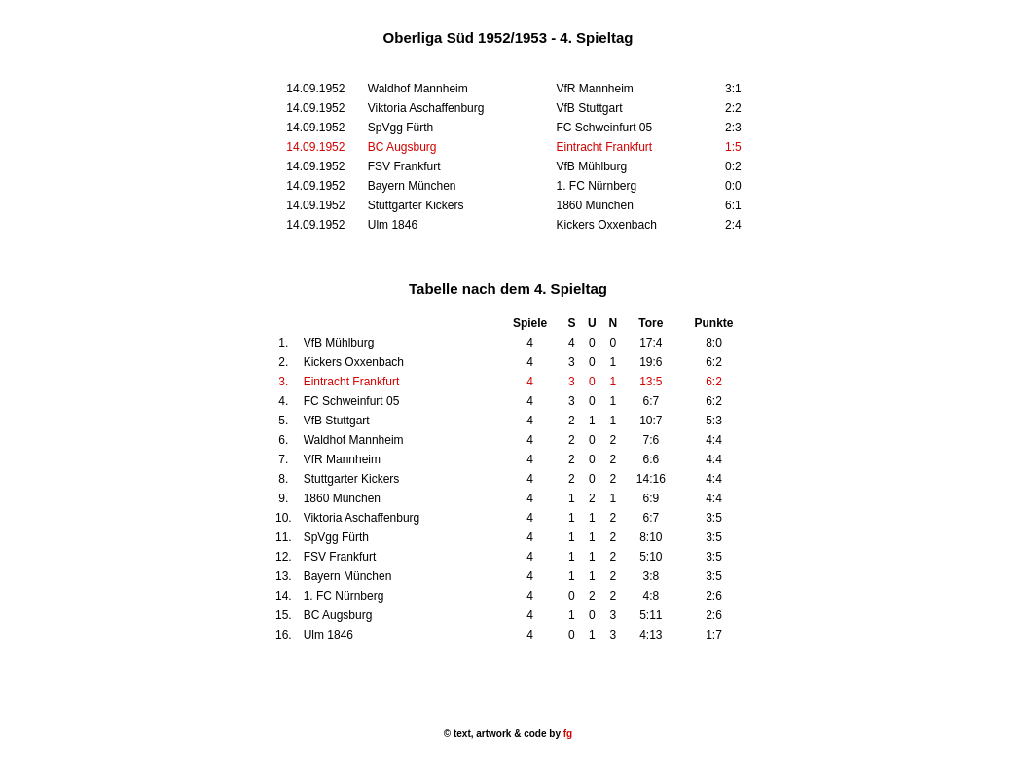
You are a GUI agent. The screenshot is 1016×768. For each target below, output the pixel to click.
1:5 (733, 147)
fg (566, 733)
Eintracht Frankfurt (604, 147)
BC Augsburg (402, 147)
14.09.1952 (315, 147)
